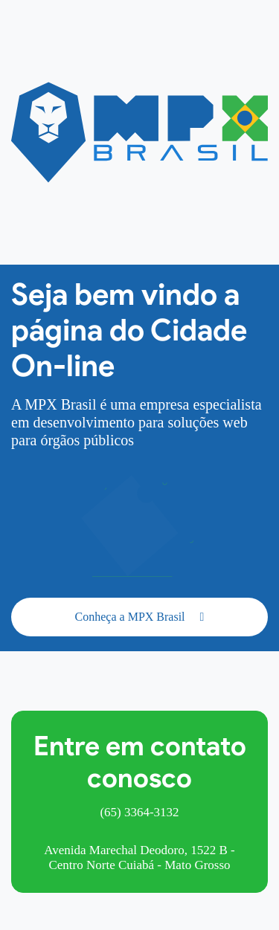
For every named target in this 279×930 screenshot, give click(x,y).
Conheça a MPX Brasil (140, 616)
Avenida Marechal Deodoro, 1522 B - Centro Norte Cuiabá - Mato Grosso (139, 857)
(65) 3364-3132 (139, 812)
